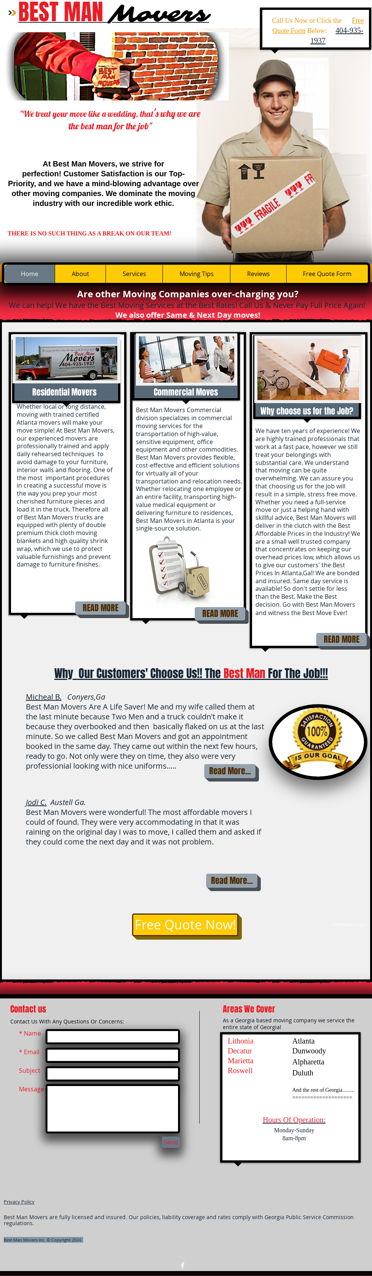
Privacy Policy (19, 1201)
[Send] (171, 1142)
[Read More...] (229, 771)
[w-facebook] (182, 1265)
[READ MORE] (100, 608)
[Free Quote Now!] (185, 924)
